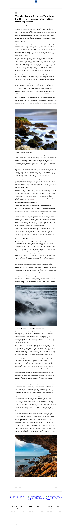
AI (46, 5)
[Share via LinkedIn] (21, 484)
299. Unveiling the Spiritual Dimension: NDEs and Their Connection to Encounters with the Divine (36, 507)
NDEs (42, 5)
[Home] (36, 1)
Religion (37, 5)
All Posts (11, 5)
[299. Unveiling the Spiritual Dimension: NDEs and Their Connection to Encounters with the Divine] (36, 500)
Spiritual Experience (53, 5)
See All (61, 493)
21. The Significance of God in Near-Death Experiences (17, 507)
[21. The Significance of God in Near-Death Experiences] (18, 500)
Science (25, 5)
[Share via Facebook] (15, 484)
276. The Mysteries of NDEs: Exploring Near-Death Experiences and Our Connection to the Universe (53, 507)
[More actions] (56, 12)
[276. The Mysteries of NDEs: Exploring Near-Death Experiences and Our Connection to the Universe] (54, 500)
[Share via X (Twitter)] (18, 484)
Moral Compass (18, 5)
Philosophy (31, 5)
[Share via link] (24, 484)
